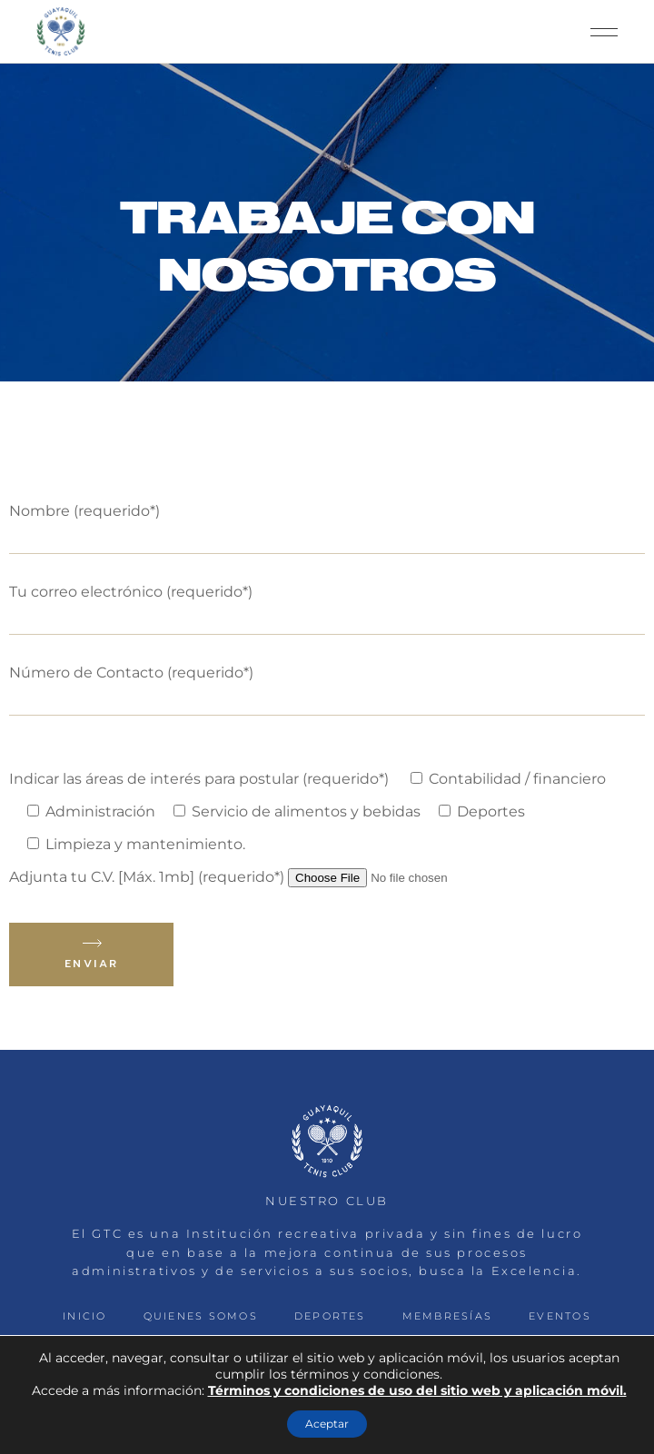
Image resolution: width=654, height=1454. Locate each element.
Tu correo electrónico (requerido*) (327, 604)
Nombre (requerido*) (327, 523)
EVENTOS (560, 1316)
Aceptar (327, 1423)
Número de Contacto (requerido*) (327, 685)
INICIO (84, 1316)
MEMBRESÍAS (447, 1316)
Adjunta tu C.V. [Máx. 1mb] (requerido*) (263, 876)
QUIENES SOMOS (201, 1316)
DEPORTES (330, 1316)
